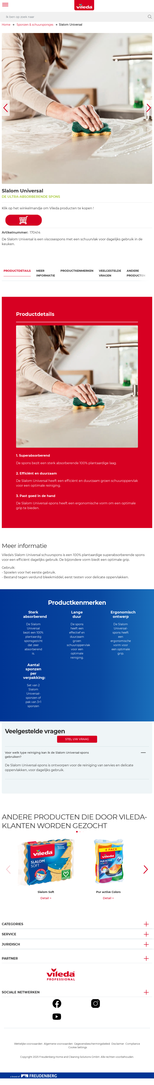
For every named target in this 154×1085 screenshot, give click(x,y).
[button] (6, 108)
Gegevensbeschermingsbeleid (92, 1050)
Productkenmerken (76, 271)
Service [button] (9, 941)
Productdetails (17, 271)
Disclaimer (117, 1050)
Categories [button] (12, 931)
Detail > (45, 904)
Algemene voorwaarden (58, 1050)
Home (6, 24)
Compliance (132, 1050)
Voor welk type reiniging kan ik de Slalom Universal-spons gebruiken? (47, 761)
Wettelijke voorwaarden (28, 1050)
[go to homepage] (84, 5)
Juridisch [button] (11, 951)
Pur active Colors (108, 898)
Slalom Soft (46, 898)
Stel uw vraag (77, 745)
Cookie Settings (77, 1053)
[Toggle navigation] (5, 5)
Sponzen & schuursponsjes (35, 24)
